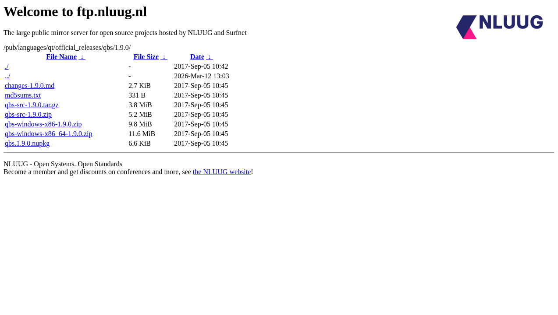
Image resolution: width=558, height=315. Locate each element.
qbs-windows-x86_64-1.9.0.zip (48, 133)
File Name (61, 56)
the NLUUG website (222, 171)
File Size (146, 56)
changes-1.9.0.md (29, 85)
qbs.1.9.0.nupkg (27, 143)
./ (6, 66)
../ (7, 76)
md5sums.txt (23, 95)
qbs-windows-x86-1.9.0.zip (43, 124)
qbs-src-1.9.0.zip (28, 114)
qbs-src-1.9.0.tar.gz (32, 104)
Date (197, 56)
